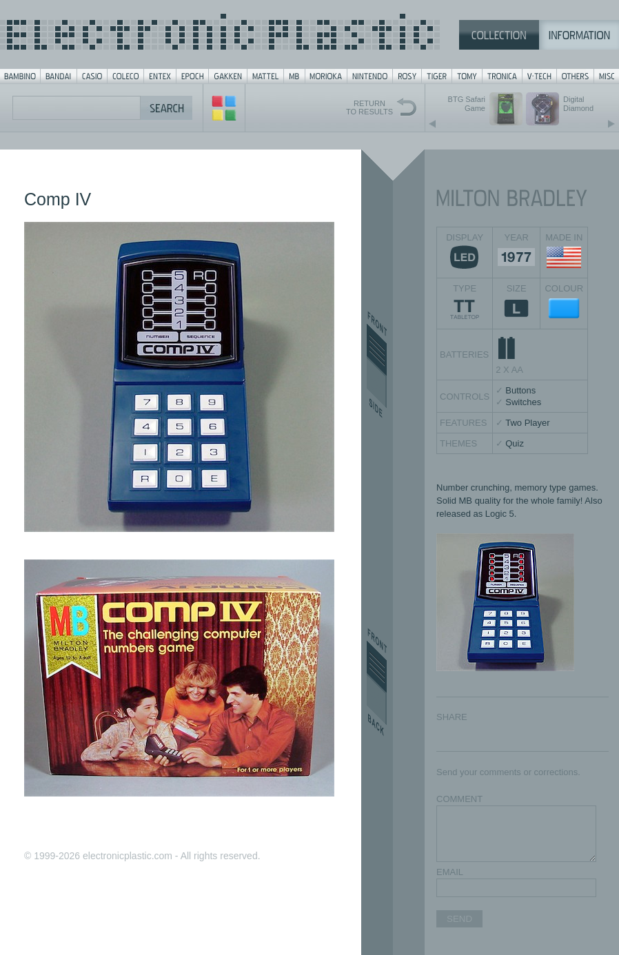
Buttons (520, 390)
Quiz (514, 443)
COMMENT (459, 799)
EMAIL (449, 872)
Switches (523, 402)
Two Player (527, 423)
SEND (459, 919)
